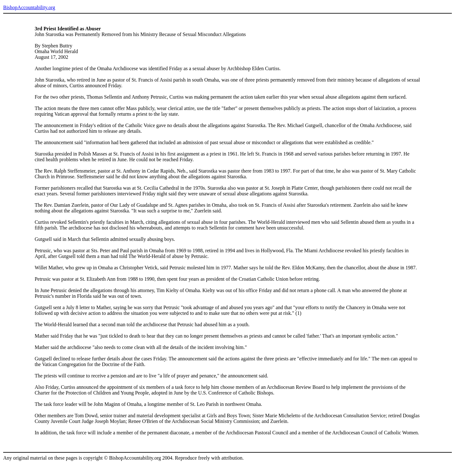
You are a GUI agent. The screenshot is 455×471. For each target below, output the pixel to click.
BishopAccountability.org (29, 7)
